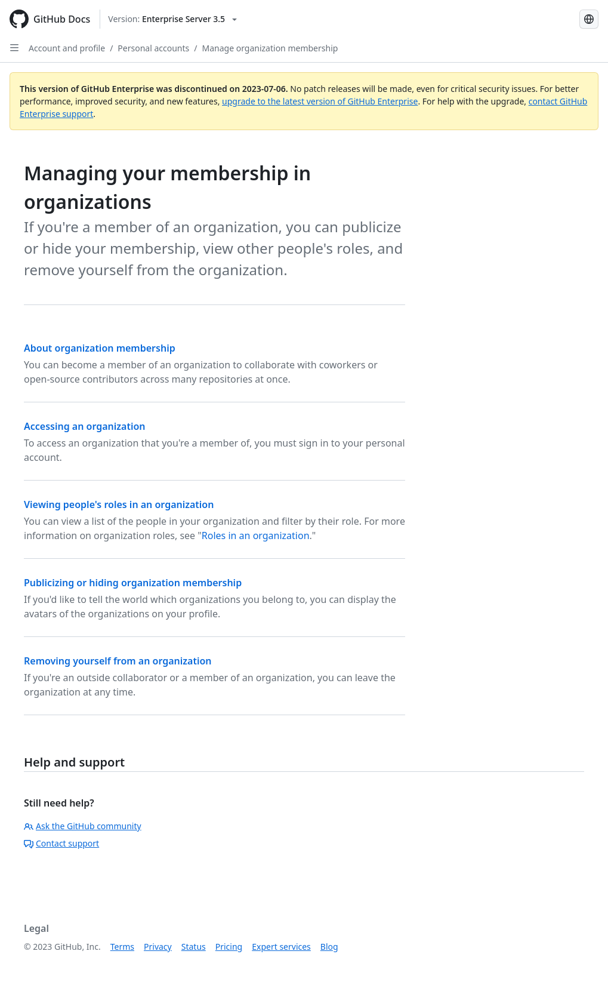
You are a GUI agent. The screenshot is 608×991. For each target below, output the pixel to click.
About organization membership (99, 348)
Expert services (281, 946)
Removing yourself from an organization (118, 660)
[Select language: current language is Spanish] (588, 19)
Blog (329, 946)
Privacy (158, 946)
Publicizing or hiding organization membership (133, 582)
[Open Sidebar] (14, 47)
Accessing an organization (85, 426)
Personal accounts (153, 48)
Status (193, 946)
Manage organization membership (270, 48)
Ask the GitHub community (82, 826)
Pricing (228, 946)
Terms (122, 946)
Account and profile (67, 48)
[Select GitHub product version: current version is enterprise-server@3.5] (172, 19)
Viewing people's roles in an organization (119, 504)
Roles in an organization (256, 535)
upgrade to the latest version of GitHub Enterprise (320, 101)
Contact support (61, 843)
